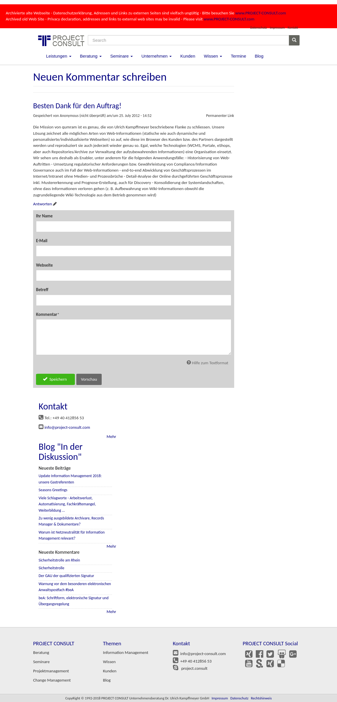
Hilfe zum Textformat (207, 362)
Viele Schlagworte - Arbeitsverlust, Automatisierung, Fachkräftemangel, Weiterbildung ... (67, 504)
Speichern (55, 379)
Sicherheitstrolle (51, 568)
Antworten (42, 203)
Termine (238, 56)
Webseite (44, 265)
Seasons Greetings (53, 489)
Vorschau (89, 379)
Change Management (52, 680)
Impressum (277, 28)
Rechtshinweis (261, 698)
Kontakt (293, 28)
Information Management (125, 652)
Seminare (121, 56)
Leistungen (58, 56)
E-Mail (42, 240)
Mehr (111, 436)
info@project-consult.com (67, 427)
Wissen (213, 56)
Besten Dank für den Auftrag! (77, 105)
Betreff (42, 289)
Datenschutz (258, 28)
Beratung (91, 56)
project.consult (193, 668)
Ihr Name (44, 216)
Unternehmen (156, 56)
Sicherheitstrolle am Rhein (59, 560)
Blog (259, 56)
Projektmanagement (51, 670)
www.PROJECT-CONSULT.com (260, 13)
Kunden (187, 56)
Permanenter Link (220, 115)
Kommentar (46, 314)
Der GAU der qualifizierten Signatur (66, 575)
